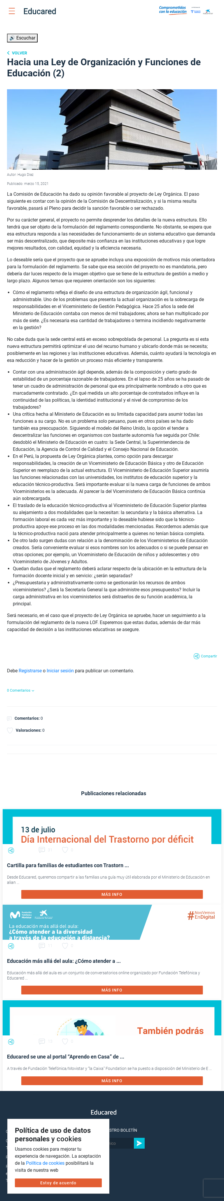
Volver (19, 53)
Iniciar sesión (60, 670)
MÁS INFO (112, 894)
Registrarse (30, 670)
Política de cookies (45, 1163)
